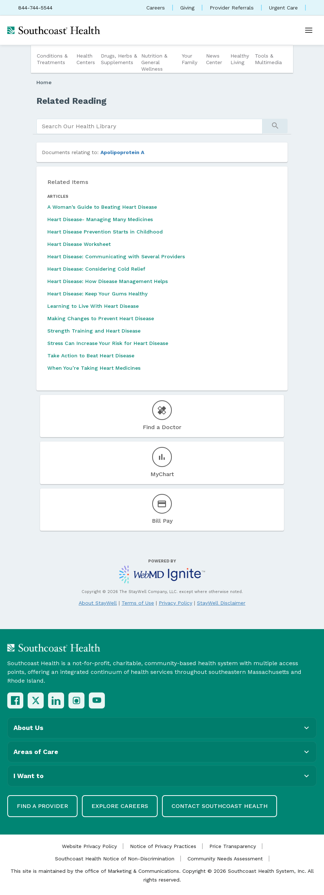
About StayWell (98, 603)
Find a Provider (42, 805)
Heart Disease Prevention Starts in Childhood (105, 232)
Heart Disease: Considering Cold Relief (96, 269)
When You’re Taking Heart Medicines (94, 368)
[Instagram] (76, 700)
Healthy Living (239, 59)
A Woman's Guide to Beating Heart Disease (102, 207)
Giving (187, 8)
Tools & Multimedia (268, 59)
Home (44, 82)
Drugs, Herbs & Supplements (119, 59)
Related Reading (71, 101)
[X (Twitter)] (36, 700)
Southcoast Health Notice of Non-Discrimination (114, 858)
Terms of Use (138, 603)
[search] (149, 126)
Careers (155, 8)
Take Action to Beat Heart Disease (90, 355)
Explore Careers (119, 805)
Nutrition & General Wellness (154, 62)
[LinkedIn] (56, 700)
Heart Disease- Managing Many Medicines (100, 219)
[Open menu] (309, 30)
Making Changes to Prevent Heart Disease (100, 318)
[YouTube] (97, 700)
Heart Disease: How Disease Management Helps (107, 281)
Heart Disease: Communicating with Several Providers (116, 256)
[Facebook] (15, 700)
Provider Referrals (232, 8)
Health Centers (85, 59)
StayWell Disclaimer (221, 603)
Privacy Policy (175, 603)
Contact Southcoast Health (219, 805)
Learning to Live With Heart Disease (93, 306)
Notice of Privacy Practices (163, 846)
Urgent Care (283, 8)
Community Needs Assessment (225, 858)
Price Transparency (232, 846)
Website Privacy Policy (89, 846)
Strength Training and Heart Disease (94, 331)
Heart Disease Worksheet (79, 244)
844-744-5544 (35, 8)
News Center (214, 59)
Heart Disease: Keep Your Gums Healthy (97, 294)
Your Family (189, 59)
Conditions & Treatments (52, 59)
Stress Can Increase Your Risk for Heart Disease (107, 343)
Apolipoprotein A (122, 152)
